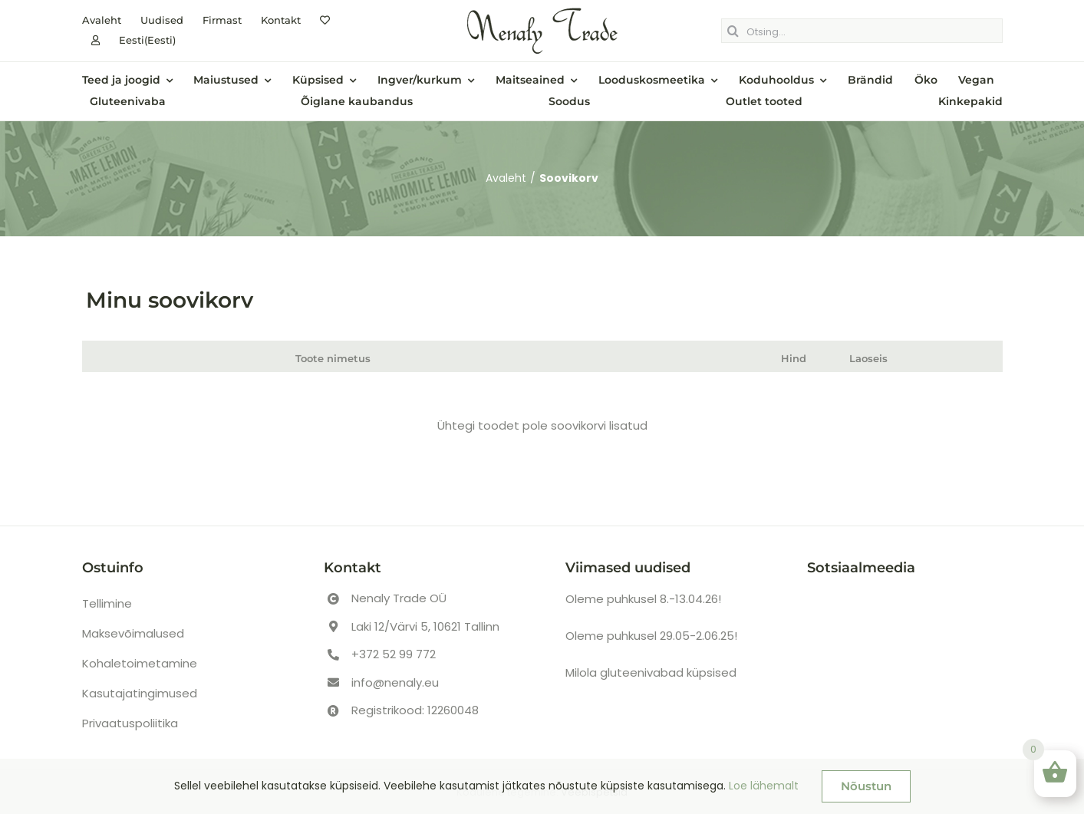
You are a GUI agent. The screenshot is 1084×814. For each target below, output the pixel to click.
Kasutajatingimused (139, 693)
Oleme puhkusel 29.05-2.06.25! (651, 636)
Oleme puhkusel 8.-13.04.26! (643, 599)
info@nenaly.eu (395, 682)
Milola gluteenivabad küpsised (650, 672)
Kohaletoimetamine (139, 663)
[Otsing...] (862, 30)
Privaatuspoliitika (130, 723)
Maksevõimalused (133, 633)
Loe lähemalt (764, 785)
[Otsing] (733, 30)
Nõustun (866, 786)
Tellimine (107, 603)
